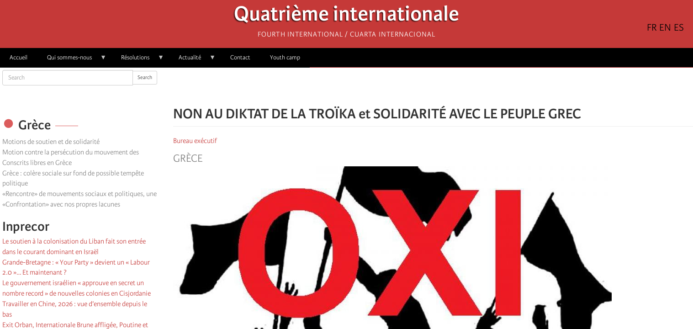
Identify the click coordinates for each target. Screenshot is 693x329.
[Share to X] (420, 86)
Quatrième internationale (346, 16)
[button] (458, 86)
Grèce (187, 158)
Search (145, 77)
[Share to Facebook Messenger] (433, 86)
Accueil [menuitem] (18, 57)
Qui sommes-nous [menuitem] (71, 60)
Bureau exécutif (195, 141)
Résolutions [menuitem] (137, 60)
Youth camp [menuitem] (285, 57)
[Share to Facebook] (407, 86)
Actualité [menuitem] (192, 60)
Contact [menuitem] (240, 57)
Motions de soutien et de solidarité (51, 142)
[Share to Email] (445, 86)
